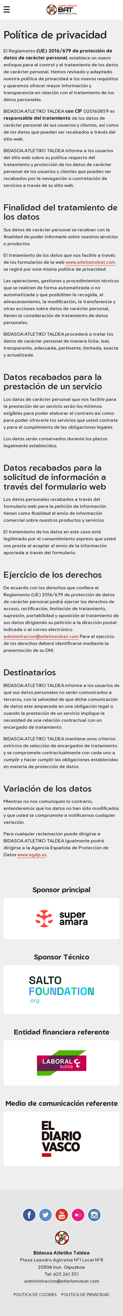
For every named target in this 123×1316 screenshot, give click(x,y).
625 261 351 (66, 1274)
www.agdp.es (31, 854)
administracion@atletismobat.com (41, 636)
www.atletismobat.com (90, 262)
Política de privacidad (85, 1294)
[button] (10, 9)
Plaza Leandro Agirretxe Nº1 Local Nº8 (61, 1260)
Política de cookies (35, 1294)
